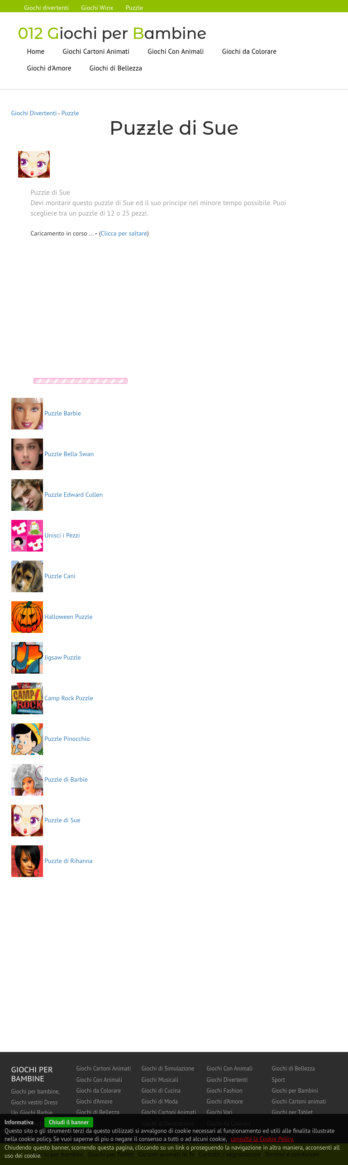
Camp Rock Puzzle (52, 697)
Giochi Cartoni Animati (95, 50)
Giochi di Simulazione (168, 1068)
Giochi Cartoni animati (299, 1101)
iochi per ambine (114, 33)
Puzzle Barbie (46, 413)
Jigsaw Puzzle (46, 657)
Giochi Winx (98, 8)
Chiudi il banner (69, 1122)
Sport (278, 1079)
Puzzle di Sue (46, 820)
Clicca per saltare (123, 233)
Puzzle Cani (43, 575)
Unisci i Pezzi (45, 535)
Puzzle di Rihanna (52, 860)
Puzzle (135, 8)
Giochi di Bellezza (116, 67)
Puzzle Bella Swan (52, 453)
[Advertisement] (107, 310)
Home (36, 50)
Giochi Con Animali (176, 50)
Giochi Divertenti (34, 112)
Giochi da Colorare (249, 50)
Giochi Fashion (225, 1090)
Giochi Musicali (160, 1079)
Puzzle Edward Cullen (57, 494)
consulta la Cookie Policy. (262, 1139)
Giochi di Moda (160, 1101)
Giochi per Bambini (295, 1090)
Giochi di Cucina (161, 1090)
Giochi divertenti (46, 8)
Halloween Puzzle (52, 616)
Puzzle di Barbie (49, 779)
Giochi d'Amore (49, 67)
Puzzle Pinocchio (50, 738)
